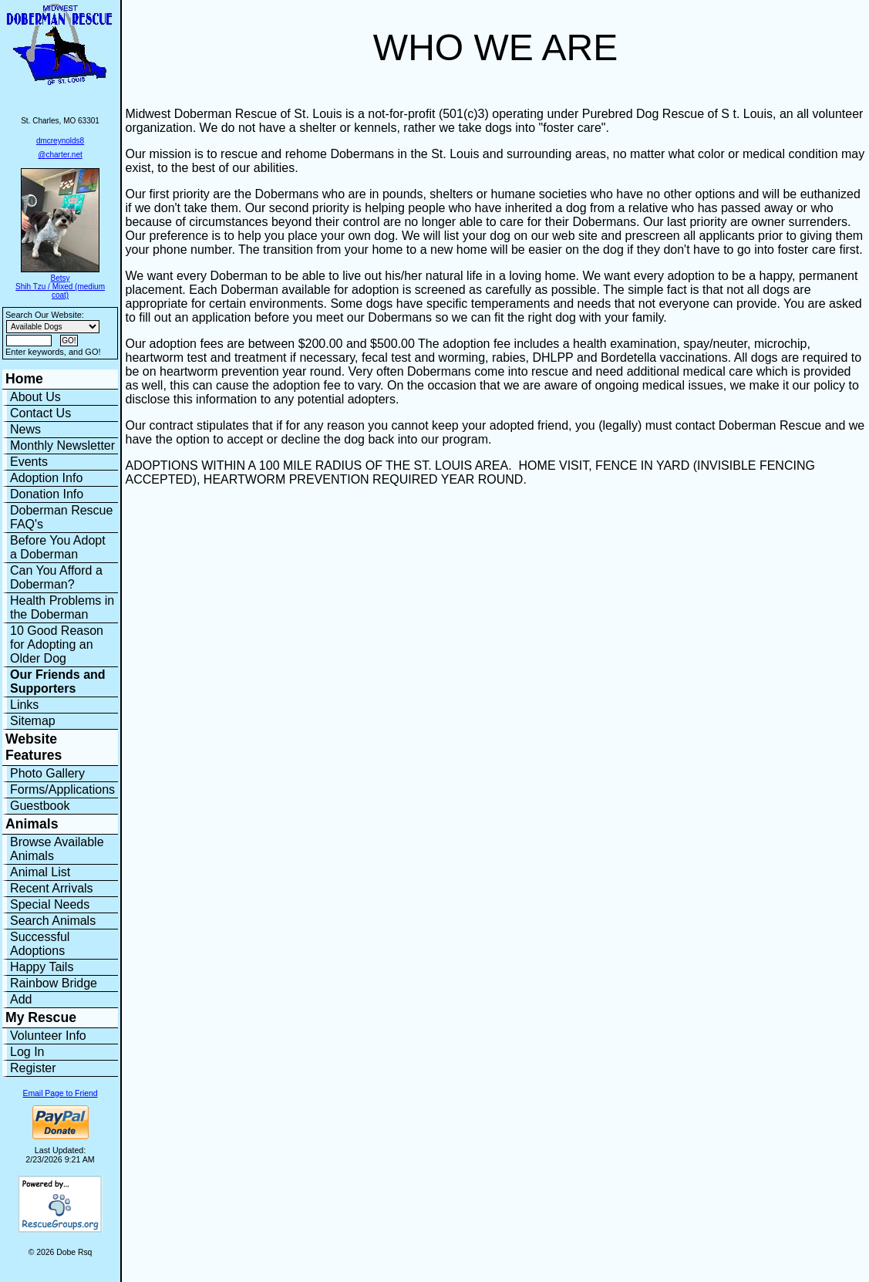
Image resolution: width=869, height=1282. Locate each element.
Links (24, 704)
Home (24, 378)
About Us (35, 396)
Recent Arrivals (51, 888)
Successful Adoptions (39, 943)
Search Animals (53, 920)
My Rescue (40, 1017)
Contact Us (40, 413)
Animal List (40, 872)
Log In (27, 1051)
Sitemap (33, 720)
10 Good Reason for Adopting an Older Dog (56, 644)
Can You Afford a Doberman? (56, 577)
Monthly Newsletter (62, 445)
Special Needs (49, 904)
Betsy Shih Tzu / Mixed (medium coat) (60, 286)
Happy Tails (41, 966)
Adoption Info (46, 477)
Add (21, 999)
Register (33, 1068)
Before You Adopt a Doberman (58, 547)
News (25, 429)
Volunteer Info (48, 1035)
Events (29, 461)
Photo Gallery (47, 773)
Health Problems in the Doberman (62, 607)
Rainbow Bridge (53, 983)
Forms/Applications (62, 789)
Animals (31, 824)
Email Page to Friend (60, 1093)
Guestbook (39, 805)
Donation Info (46, 494)
